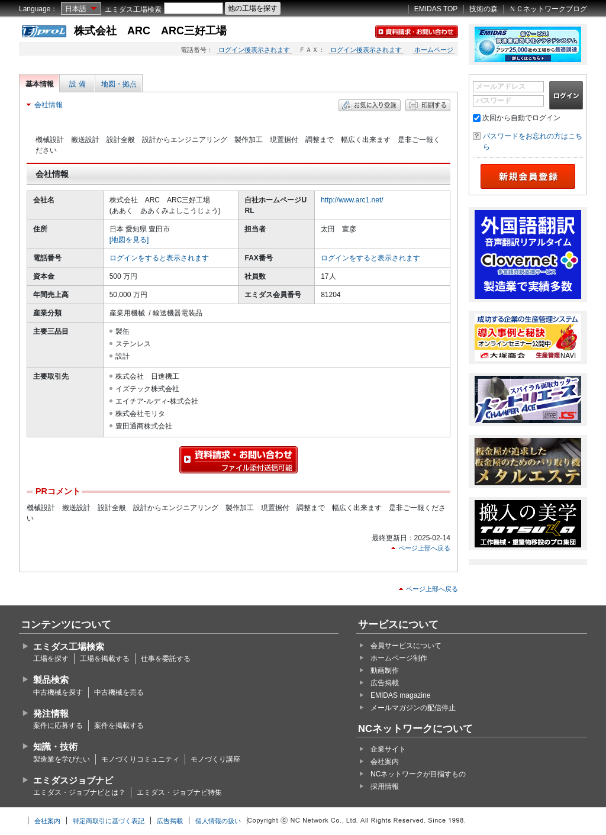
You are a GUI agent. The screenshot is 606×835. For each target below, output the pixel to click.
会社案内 (384, 761)
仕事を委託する (166, 659)
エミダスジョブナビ (73, 780)
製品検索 (51, 680)
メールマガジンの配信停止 (413, 708)
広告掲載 (384, 683)
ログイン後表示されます (254, 49)
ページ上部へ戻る (424, 548)
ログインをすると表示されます (159, 258)
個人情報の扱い (218, 820)
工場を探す (51, 659)
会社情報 (48, 105)
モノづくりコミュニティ (140, 759)
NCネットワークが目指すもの (418, 774)
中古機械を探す (58, 692)
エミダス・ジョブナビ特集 (179, 792)
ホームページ (433, 49)
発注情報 (51, 713)
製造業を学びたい (61, 759)
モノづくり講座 (215, 759)
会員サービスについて (405, 645)
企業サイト (388, 749)
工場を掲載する (105, 659)
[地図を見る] (129, 240)
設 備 (77, 84)
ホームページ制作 (398, 658)
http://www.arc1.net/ (352, 200)
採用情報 (384, 786)
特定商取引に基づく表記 (108, 820)
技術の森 (483, 9)
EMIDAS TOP (436, 9)
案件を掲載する (119, 725)
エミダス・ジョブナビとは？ (79, 792)
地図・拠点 (119, 84)
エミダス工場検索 (133, 9)
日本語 (75, 9)
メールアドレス (501, 86)
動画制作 (384, 670)
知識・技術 (55, 746)
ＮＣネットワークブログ (548, 9)
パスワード (493, 100)
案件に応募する (58, 725)
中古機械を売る (119, 692)
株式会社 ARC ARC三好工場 (150, 31)
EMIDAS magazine (400, 695)
